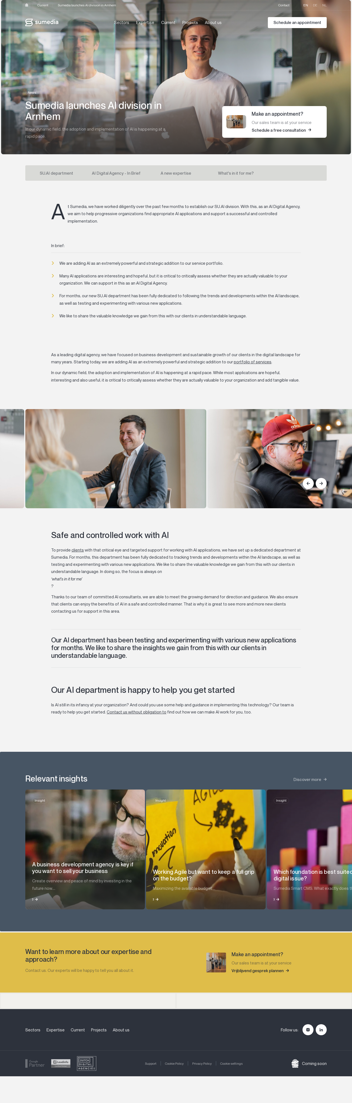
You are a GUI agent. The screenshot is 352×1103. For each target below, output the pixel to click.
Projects (190, 22)
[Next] (321, 483)
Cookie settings (231, 1063)
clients (78, 549)
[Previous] (308, 483)
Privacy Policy (202, 1063)
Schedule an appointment (297, 22)
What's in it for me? (236, 173)
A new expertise (176, 173)
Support (150, 1063)
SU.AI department (56, 173)
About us (213, 22)
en (305, 5)
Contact (284, 5)
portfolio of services (252, 361)
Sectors (121, 22)
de (315, 5)
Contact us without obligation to (136, 711)
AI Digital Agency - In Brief (116, 173)
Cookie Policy (174, 1063)
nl (324, 5)
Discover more (307, 779)
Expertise (145, 22)
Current (42, 5)
